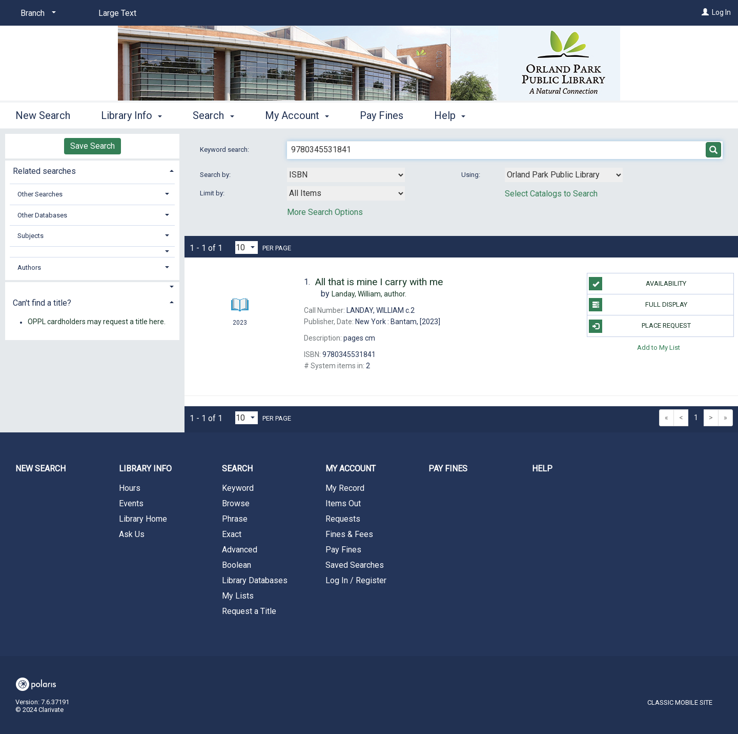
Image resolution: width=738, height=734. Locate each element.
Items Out (343, 503)
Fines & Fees (349, 534)
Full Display (638, 304)
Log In (721, 12)
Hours (129, 488)
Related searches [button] (44, 171)
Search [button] (213, 115)
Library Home (143, 519)
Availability (637, 283)
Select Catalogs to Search (551, 194)
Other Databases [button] (42, 215)
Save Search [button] (92, 146)
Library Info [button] (131, 115)
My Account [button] (297, 115)
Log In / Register (355, 580)
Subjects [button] (30, 236)
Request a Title (249, 611)
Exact (231, 534)
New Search (42, 115)
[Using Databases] (564, 175)
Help (542, 468)
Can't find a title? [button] (42, 303)
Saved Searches (354, 565)
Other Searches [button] (40, 194)
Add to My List (658, 347)
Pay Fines (381, 115)
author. (369, 294)
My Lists (238, 596)
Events (131, 503)
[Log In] (705, 12)
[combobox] (346, 175)
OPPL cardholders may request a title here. (97, 322)
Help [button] (449, 115)
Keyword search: (225, 149)
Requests (342, 519)
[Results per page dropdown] (246, 247)
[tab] (92, 170)
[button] (92, 251)
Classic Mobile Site (679, 702)
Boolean (236, 565)
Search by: (216, 174)
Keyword (238, 488)
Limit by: (213, 193)
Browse (236, 503)
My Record (344, 488)
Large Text (117, 13)
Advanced (239, 549)
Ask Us (132, 534)
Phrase (235, 519)
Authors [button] (29, 267)
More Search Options (325, 212)
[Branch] (36, 13)
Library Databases (255, 580)
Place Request (639, 326)
